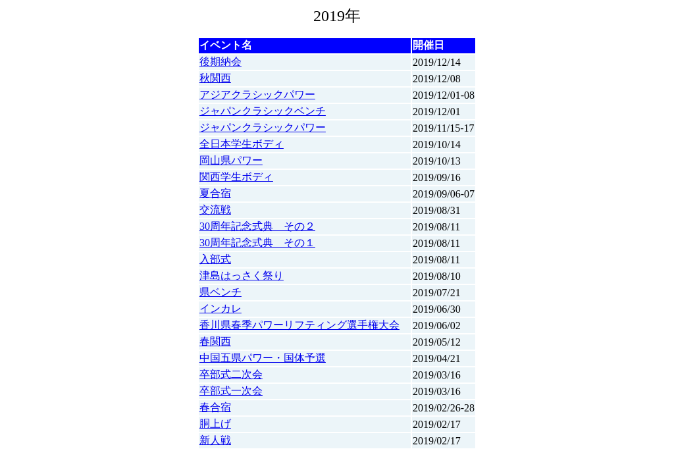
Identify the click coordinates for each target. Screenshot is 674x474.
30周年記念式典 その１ (257, 242)
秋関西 (215, 78)
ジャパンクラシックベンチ (262, 111)
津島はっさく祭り (241, 275)
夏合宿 (215, 193)
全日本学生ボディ (241, 143)
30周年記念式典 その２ (257, 226)
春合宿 (215, 407)
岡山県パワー (231, 160)
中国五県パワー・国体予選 (262, 357)
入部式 (215, 259)
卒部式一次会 (231, 390)
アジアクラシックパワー (257, 94)
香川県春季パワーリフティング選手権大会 (299, 324)
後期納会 (220, 61)
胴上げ (215, 423)
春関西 (215, 341)
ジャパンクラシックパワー (262, 127)
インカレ (220, 308)
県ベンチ (220, 292)
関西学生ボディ (236, 176)
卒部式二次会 (231, 374)
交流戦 (215, 209)
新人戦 (215, 440)
